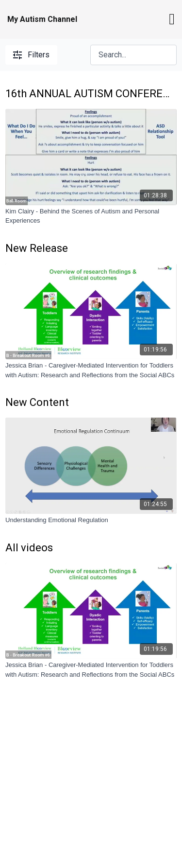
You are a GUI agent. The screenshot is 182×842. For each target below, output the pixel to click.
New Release (36, 248)
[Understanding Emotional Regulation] (91, 520)
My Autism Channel (42, 19)
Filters (31, 54)
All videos (29, 548)
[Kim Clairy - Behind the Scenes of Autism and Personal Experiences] (91, 216)
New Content (37, 402)
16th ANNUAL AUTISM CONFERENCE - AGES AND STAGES (91, 94)
